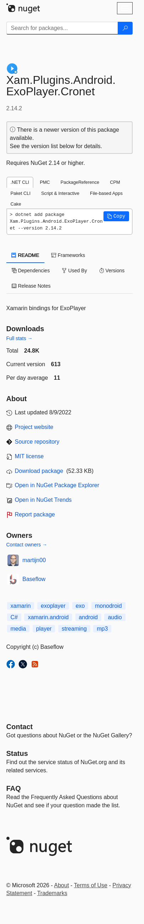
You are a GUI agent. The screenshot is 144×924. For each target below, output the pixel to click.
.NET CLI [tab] (20, 182)
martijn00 (34, 560)
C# (14, 617)
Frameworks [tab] (68, 255)
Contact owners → (26, 544)
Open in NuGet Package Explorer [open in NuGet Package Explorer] (57, 485)
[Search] (125, 28)
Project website (34, 427)
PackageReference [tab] (79, 182)
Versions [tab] (112, 270)
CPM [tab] (115, 182)
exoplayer (53, 606)
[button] (116, 216)
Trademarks (52, 893)
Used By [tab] (74, 270)
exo (80, 606)
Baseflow (34, 579)
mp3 (102, 629)
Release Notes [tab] (31, 285)
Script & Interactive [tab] (60, 193)
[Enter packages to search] (62, 28)
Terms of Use (90, 885)
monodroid (108, 606)
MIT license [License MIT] (29, 456)
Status (17, 753)
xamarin (21, 606)
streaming (74, 629)
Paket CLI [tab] (21, 193)
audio (115, 617)
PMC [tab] (45, 182)
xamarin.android (48, 617)
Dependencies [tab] (31, 270)
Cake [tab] (16, 204)
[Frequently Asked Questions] (13, 788)
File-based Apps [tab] (106, 193)
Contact (19, 727)
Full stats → (19, 338)
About (61, 885)
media (18, 629)
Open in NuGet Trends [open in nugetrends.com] (43, 500)
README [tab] (25, 255)
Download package (39, 471)
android (88, 617)
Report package (35, 514)
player (44, 629)
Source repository (37, 442)
